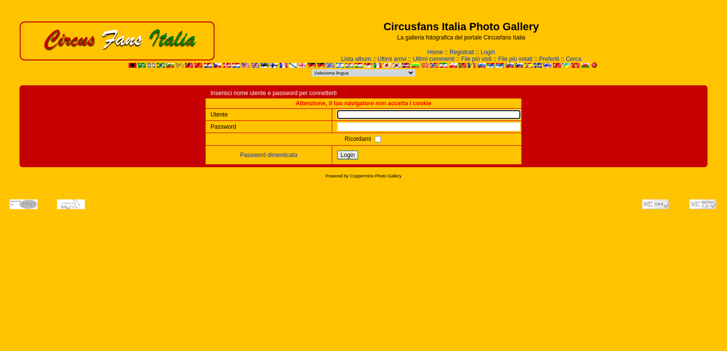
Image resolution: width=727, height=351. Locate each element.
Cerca (573, 59)
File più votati (515, 59)
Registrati (461, 52)
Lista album (356, 59)
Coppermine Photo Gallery (376, 176)
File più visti (476, 59)
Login (488, 52)
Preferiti (549, 59)
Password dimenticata (268, 155)
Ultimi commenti (433, 59)
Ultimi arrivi (392, 59)
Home (435, 52)
